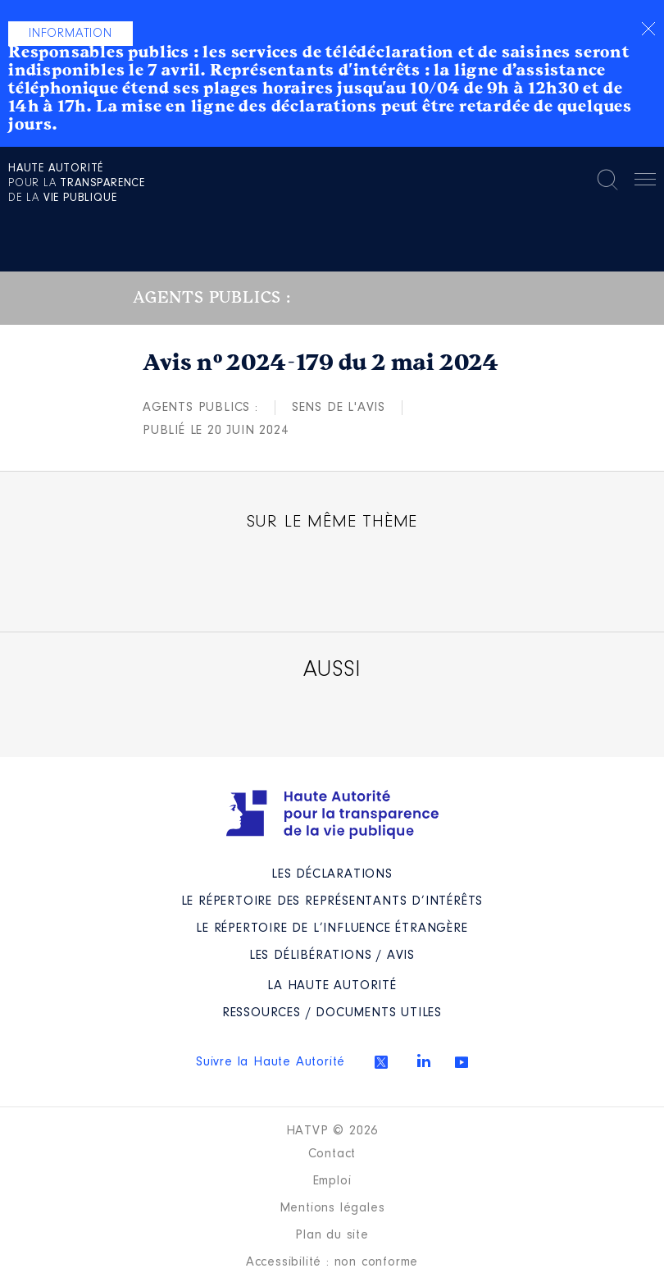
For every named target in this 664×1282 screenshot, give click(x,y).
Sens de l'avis (338, 407)
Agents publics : (200, 407)
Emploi (332, 1181)
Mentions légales (332, 1208)
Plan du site (332, 1235)
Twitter (381, 1062)
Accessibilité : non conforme (332, 1262)
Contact (332, 1154)
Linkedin (423, 1060)
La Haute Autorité (332, 985)
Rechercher (607, 179)
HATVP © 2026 (332, 1131)
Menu (645, 182)
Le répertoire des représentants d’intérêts (332, 901)
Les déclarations (332, 874)
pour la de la (76, 183)
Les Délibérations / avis (332, 955)
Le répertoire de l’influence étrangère (331, 928)
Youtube (461, 1062)
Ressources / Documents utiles (332, 1013)
